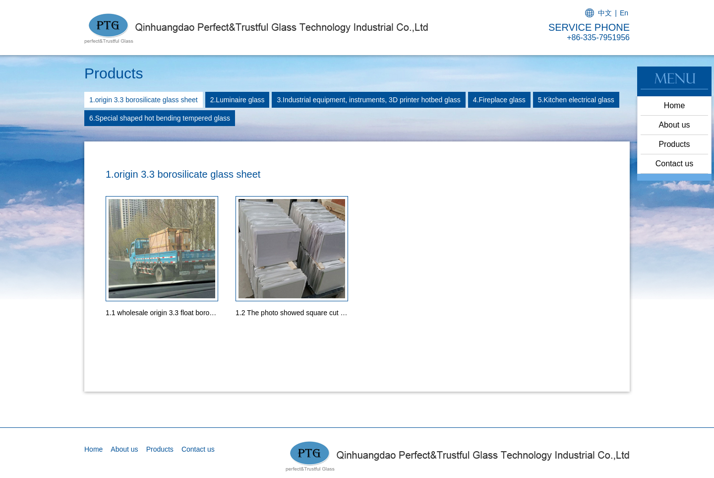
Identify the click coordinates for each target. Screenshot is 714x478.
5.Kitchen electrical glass (576, 100)
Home (674, 105)
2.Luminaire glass (237, 100)
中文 (605, 13)
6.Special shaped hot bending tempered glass (159, 118)
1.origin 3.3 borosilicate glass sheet (143, 100)
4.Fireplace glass (499, 100)
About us (674, 125)
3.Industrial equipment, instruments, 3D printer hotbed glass (368, 100)
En (624, 13)
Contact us (674, 163)
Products (674, 144)
